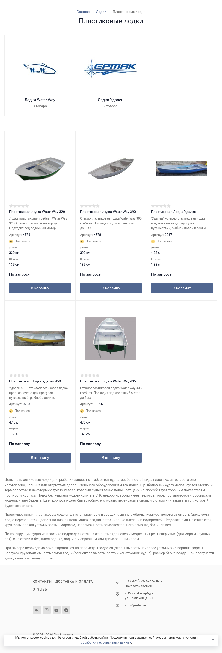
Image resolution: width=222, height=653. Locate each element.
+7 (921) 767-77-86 (142, 581)
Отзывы (40, 589)
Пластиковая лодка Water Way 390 (108, 212)
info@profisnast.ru (138, 605)
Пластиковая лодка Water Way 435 (108, 381)
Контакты (42, 581)
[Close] (212, 640)
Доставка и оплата (74, 581)
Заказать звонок (138, 586)
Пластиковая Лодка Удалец (173, 212)
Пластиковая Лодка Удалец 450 (35, 381)
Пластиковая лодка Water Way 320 (37, 212)
